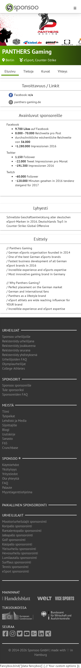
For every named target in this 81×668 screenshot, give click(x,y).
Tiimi (5, 411)
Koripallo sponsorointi (17, 526)
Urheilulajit (13, 515)
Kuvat (45, 71)
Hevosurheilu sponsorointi (20, 553)
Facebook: (21, 95)
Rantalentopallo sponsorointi (21, 531)
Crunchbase (10, 448)
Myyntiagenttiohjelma (17, 492)
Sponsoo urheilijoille (16, 337)
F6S (4, 443)
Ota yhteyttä (10, 478)
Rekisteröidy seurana (16, 350)
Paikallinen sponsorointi (24, 505)
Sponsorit (11, 379)
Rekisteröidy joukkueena (18, 346)
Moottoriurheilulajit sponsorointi (24, 521)
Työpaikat (8, 416)
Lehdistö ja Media (14, 421)
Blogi (5, 430)
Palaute (7, 487)
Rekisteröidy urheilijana (18, 341)
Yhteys (62, 71)
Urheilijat (10, 330)
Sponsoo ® (11, 458)
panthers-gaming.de (25, 102)
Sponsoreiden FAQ (15, 394)
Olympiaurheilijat (14, 364)
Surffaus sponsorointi (16, 562)
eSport (28, 60)
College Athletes (13, 368)
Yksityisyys (9, 469)
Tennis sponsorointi (15, 567)
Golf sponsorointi (13, 540)
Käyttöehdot (10, 465)
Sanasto (7, 439)
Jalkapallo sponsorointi (17, 535)
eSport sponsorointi (15, 571)
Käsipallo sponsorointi (17, 544)
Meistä (8, 405)
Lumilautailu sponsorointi (19, 558)
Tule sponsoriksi (13, 390)
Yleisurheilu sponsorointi (19, 549)
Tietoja (28, 71)
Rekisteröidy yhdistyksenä (19, 355)
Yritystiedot (10, 474)
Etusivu (10, 71)
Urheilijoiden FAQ (14, 359)
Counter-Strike (45, 60)
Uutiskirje (8, 434)
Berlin (10, 60)
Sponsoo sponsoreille (16, 385)
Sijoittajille (9, 425)
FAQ (5, 483)
